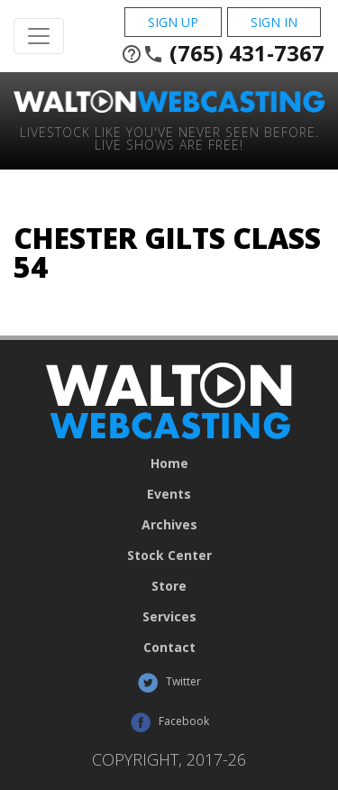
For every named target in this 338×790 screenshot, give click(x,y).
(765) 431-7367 (222, 53)
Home (169, 463)
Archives (169, 525)
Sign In (274, 22)
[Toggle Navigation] (39, 36)
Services (169, 617)
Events (169, 494)
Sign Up (173, 22)
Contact (169, 647)
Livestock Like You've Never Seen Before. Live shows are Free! (169, 138)
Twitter (169, 683)
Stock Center (169, 555)
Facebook (169, 722)
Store (169, 586)
